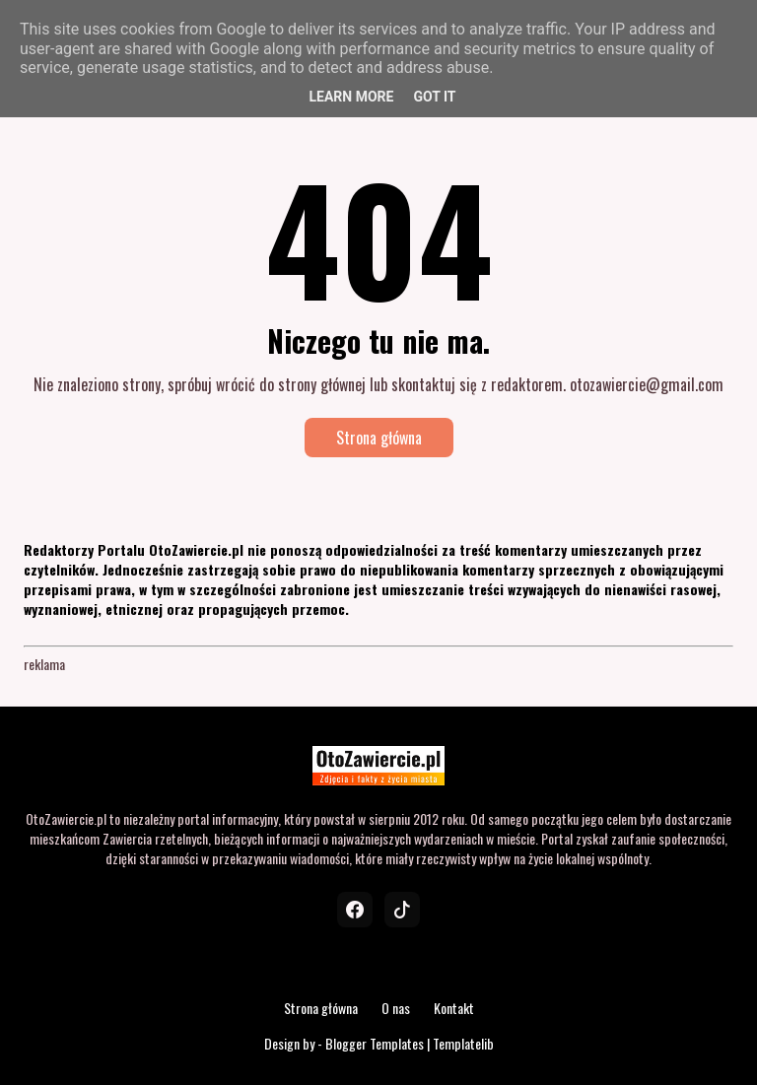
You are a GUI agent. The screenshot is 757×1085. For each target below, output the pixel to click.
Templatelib (463, 1043)
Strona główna (379, 437)
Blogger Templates (374, 1043)
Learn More (351, 96)
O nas (395, 1007)
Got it (434, 96)
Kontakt (454, 1007)
